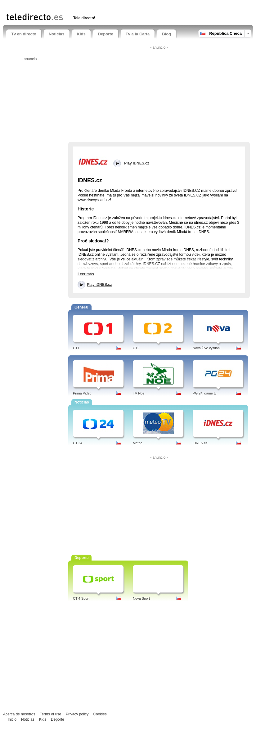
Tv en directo (23, 34)
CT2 (136, 348)
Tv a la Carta (138, 34)
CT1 (76, 348)
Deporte (105, 34)
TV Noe (138, 393)
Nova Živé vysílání (207, 348)
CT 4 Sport (81, 598)
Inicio (12, 719)
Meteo (137, 443)
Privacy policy (77, 714)
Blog (166, 34)
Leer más (86, 274)
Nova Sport (141, 598)
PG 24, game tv (204, 393)
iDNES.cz (200, 443)
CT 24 (77, 443)
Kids (81, 34)
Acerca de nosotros (19, 714)
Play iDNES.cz (99, 284)
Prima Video (82, 393)
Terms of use (50, 714)
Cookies (99, 714)
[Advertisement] (78, 5)
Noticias (57, 34)
